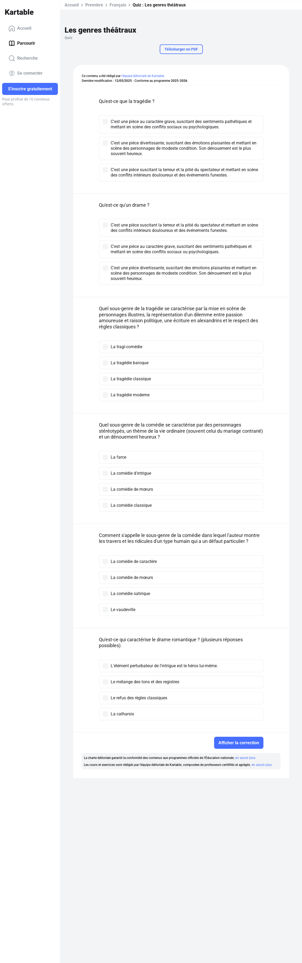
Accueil (20, 28)
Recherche (23, 58)
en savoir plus (245, 758)
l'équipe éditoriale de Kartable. (143, 76)
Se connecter (26, 73)
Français (118, 4)
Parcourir (22, 43)
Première (94, 4)
